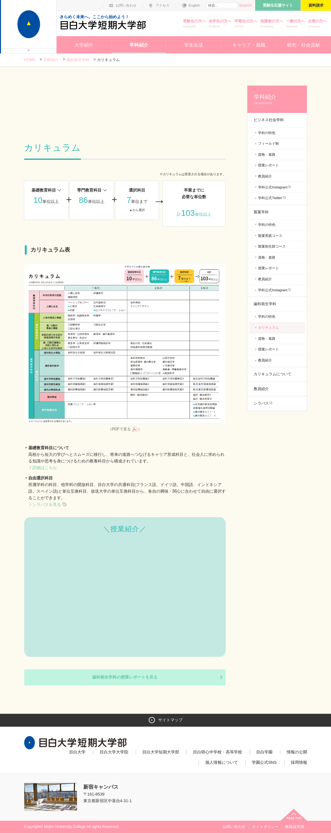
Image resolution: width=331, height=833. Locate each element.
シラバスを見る (49, 504)
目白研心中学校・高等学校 (217, 752)
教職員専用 (294, 827)
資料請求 (315, 5)
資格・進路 (266, 154)
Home (30, 60)
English (194, 5)
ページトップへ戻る (294, 815)
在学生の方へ (220, 24)
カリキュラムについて (272, 374)
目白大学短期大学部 (160, 752)
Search (245, 5)
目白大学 (77, 752)
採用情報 (299, 762)
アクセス (162, 5)
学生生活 (193, 45)
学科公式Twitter (270, 198)
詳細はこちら (44, 467)
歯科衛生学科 (78, 60)
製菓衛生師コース (272, 246)
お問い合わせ (126, 5)
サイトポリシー (265, 827)
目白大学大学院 (114, 752)
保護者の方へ (271, 24)
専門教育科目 (89, 190)
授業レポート (268, 165)
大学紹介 (83, 45)
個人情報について (221, 762)
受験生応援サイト (278, 5)
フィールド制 (268, 143)
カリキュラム (268, 327)
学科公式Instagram (272, 187)
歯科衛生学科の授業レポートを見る (124, 677)
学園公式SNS (264, 762)
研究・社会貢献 (303, 45)
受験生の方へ (194, 24)
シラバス (261, 403)
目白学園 (264, 752)
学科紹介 (139, 45)
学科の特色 (266, 133)
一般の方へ (295, 24)
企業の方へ (317, 24)
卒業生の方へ (245, 24)
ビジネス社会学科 (269, 120)
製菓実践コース (270, 236)
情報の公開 (297, 752)
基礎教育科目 (43, 190)
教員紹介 (265, 176)
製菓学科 (261, 212)
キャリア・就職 (248, 45)
